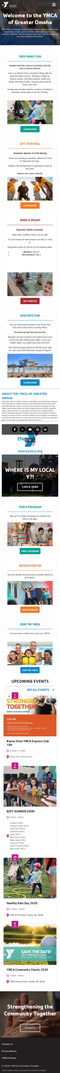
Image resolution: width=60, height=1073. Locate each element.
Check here (30, 487)
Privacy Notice (9, 1051)
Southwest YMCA (17, 832)
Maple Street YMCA (18, 840)
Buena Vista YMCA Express (21, 757)
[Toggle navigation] (54, 4)
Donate (30, 1028)
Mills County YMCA (18, 837)
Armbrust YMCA (16, 823)
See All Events (38, 690)
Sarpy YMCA (15, 834)
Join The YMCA (30, 670)
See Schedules (30, 609)
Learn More (30, 129)
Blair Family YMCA (17, 849)
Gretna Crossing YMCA (19, 846)
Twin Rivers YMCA (17, 829)
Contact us (7, 1044)
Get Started (30, 301)
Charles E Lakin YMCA (19, 826)
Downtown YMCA (17, 843)
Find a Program (30, 551)
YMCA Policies (9, 1058)
